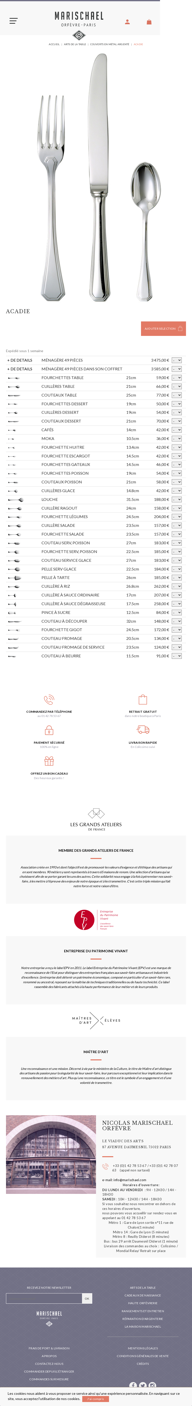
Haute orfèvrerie (143, 1303)
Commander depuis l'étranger (49, 1371)
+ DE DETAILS (19, 360)
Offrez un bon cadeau (49, 773)
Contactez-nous (49, 1364)
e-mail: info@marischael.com (124, 1180)
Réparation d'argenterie (142, 1319)
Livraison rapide (143, 742)
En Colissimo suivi (143, 747)
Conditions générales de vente (143, 1356)
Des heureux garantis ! (49, 778)
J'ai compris (95, 1399)
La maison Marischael (143, 1326)
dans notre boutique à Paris (143, 716)
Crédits (143, 1364)
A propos (49, 1356)
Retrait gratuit (143, 711)
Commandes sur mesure (49, 1379)
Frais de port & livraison (49, 1348)
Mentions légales (143, 1348)
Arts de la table (143, 1287)
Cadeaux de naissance (142, 1295)
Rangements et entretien (143, 1311)
